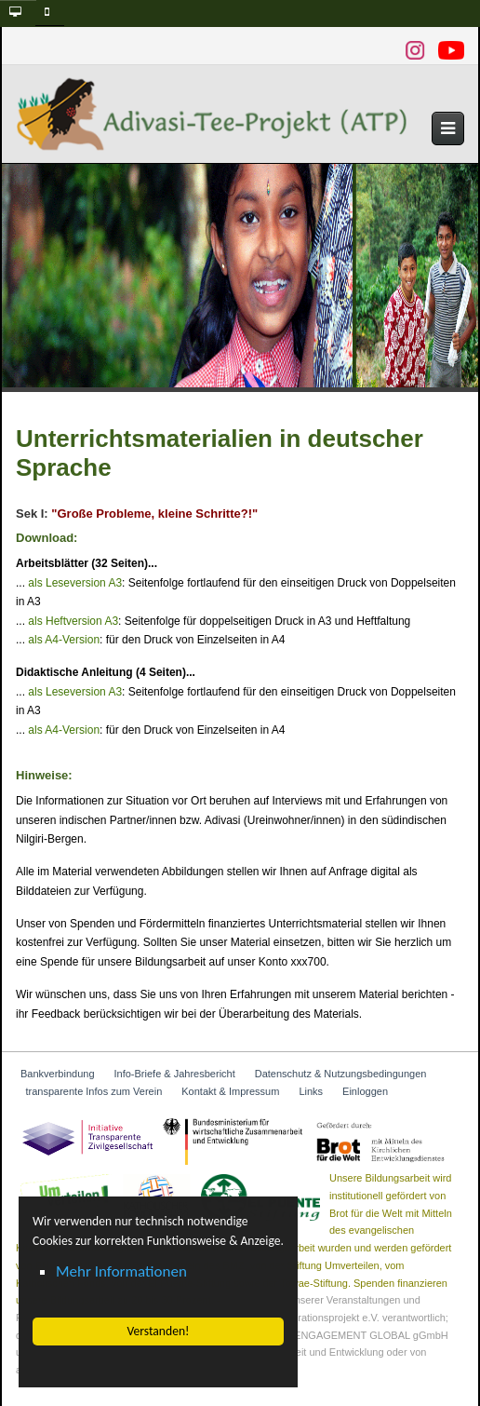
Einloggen (365, 1091)
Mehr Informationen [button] (121, 1271)
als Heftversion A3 (73, 621)
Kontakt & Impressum (230, 1091)
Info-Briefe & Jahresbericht (174, 1073)
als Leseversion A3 (75, 582)
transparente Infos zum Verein (94, 1091)
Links (311, 1091)
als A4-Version (64, 639)
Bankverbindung (57, 1073)
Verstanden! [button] (158, 1331)
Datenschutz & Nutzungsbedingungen (341, 1073)
